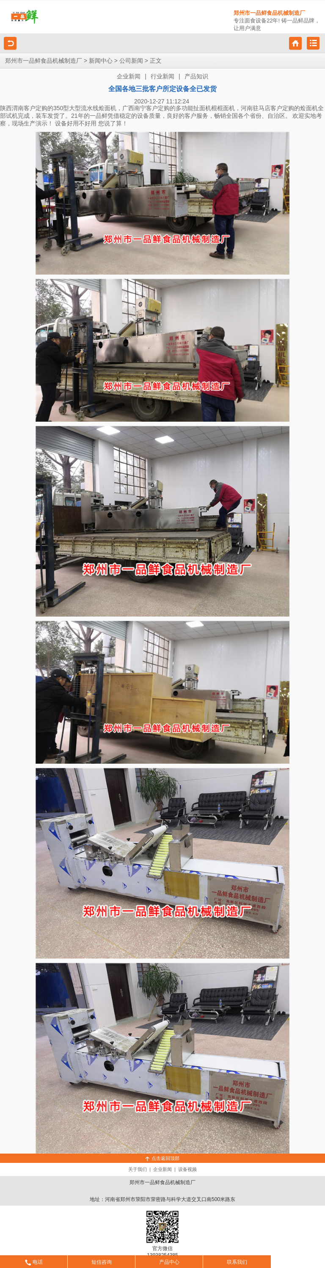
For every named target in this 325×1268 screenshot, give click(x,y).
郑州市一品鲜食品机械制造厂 (43, 61)
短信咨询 (101, 1262)
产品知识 (196, 76)
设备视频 (187, 1169)
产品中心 (169, 1262)
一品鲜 (98, 116)
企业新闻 (128, 76)
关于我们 (137, 1169)
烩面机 (107, 108)
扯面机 (202, 108)
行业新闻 (162, 76)
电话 (34, 1262)
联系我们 (237, 1262)
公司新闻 (131, 61)
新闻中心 (101, 61)
